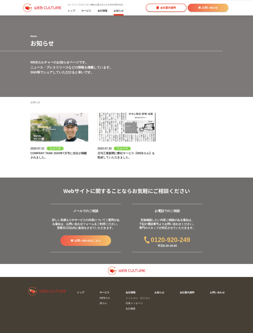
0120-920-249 (167, 239)
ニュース (55, 148)
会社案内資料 (166, 7)
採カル (103, 303)
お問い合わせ (208, 7)
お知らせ (119, 10)
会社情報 (102, 10)
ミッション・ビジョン (138, 297)
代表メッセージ (134, 303)
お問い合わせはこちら (86, 240)
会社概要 (130, 308)
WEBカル (105, 297)
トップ (71, 10)
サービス (86, 10)
